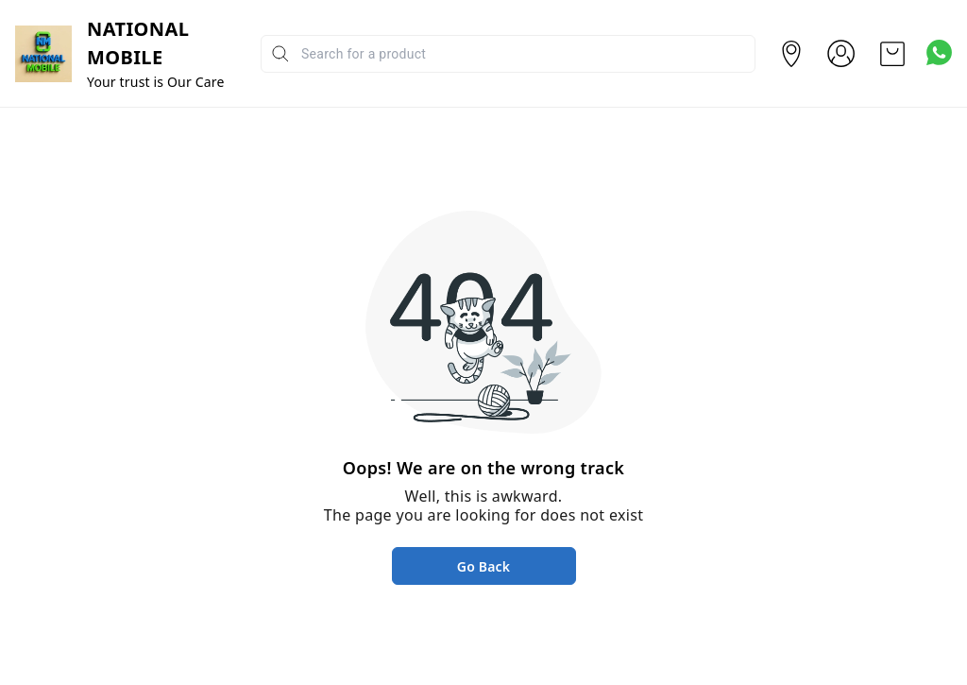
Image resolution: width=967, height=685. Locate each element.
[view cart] (892, 54)
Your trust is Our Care (156, 82)
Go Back (483, 566)
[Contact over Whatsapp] (939, 52)
